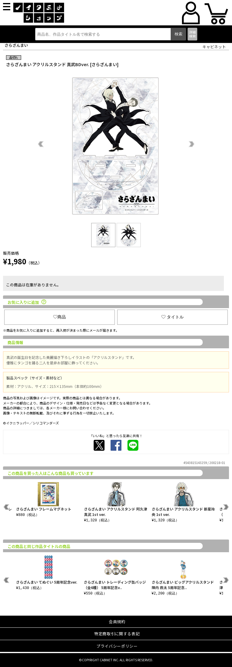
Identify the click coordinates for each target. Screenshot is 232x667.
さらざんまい (16, 45)
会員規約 (117, 621)
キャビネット (214, 47)
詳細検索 (192, 34)
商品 (59, 316)
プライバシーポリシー (117, 646)
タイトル (172, 316)
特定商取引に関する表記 (117, 633)
